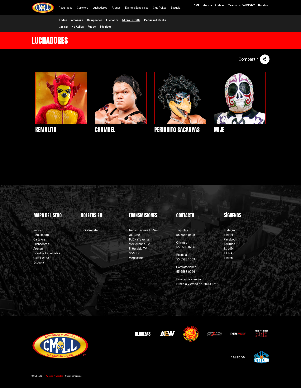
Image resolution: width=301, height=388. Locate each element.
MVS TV (134, 253)
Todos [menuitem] (63, 20)
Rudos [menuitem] (92, 26)
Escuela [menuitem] (175, 7)
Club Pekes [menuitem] (159, 7)
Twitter (228, 235)
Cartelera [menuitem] (82, 7)
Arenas (38, 248)
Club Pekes (41, 258)
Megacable (136, 258)
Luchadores (41, 244)
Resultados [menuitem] (65, 7)
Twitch (228, 258)
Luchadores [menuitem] (100, 7)
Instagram (230, 230)
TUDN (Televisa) (139, 239)
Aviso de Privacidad (54, 376)
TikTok (228, 253)
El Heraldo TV (138, 248)
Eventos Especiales (46, 253)
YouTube (134, 235)
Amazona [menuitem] (77, 20)
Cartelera (39, 239)
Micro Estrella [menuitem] (131, 20)
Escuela (38, 262)
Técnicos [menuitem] (106, 26)
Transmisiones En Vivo (144, 230)
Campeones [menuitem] (94, 20)
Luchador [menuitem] (112, 20)
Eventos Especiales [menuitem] (136, 7)
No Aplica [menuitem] (78, 26)
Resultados (41, 235)
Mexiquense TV (139, 244)
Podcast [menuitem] (220, 5)
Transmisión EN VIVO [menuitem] (242, 5)
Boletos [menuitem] (263, 5)
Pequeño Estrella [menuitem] (155, 20)
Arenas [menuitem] (116, 7)
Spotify (229, 248)
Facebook (230, 239)
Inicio (37, 230)
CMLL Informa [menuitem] (203, 5)
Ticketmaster (90, 230)
